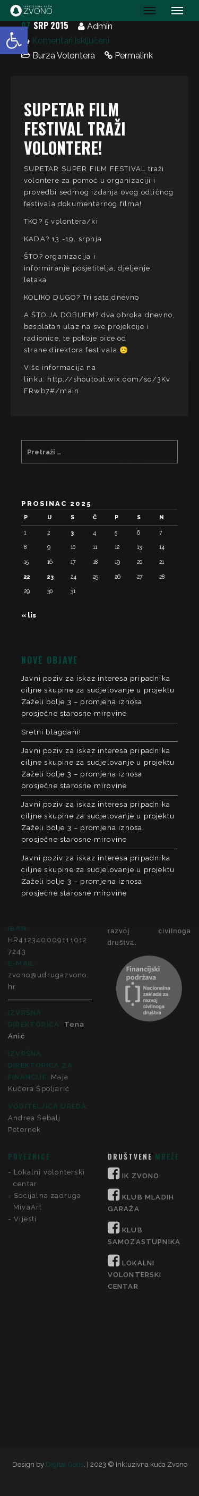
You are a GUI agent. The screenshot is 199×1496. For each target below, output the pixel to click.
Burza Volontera (63, 55)
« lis (28, 615)
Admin (100, 26)
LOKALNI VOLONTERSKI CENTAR (135, 1137)
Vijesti (25, 1082)
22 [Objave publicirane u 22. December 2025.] (27, 576)
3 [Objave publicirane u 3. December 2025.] (72, 532)
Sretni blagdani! (51, 732)
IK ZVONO (141, 1039)
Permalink (134, 55)
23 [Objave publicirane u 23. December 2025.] (50, 576)
